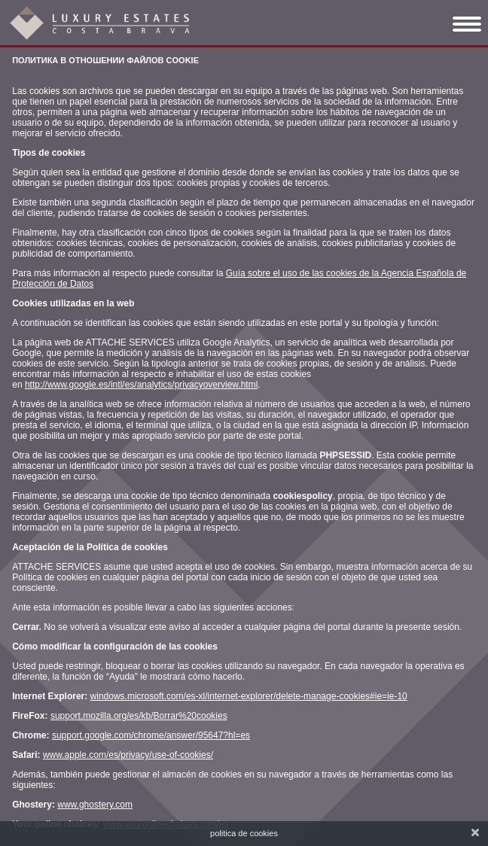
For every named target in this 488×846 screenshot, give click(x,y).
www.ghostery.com (95, 804)
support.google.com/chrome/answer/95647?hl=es (151, 735)
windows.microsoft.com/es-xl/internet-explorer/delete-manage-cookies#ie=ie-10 (248, 696)
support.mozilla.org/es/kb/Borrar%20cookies (138, 716)
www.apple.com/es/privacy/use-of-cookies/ (128, 755)
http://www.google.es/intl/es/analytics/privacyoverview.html (141, 384)
